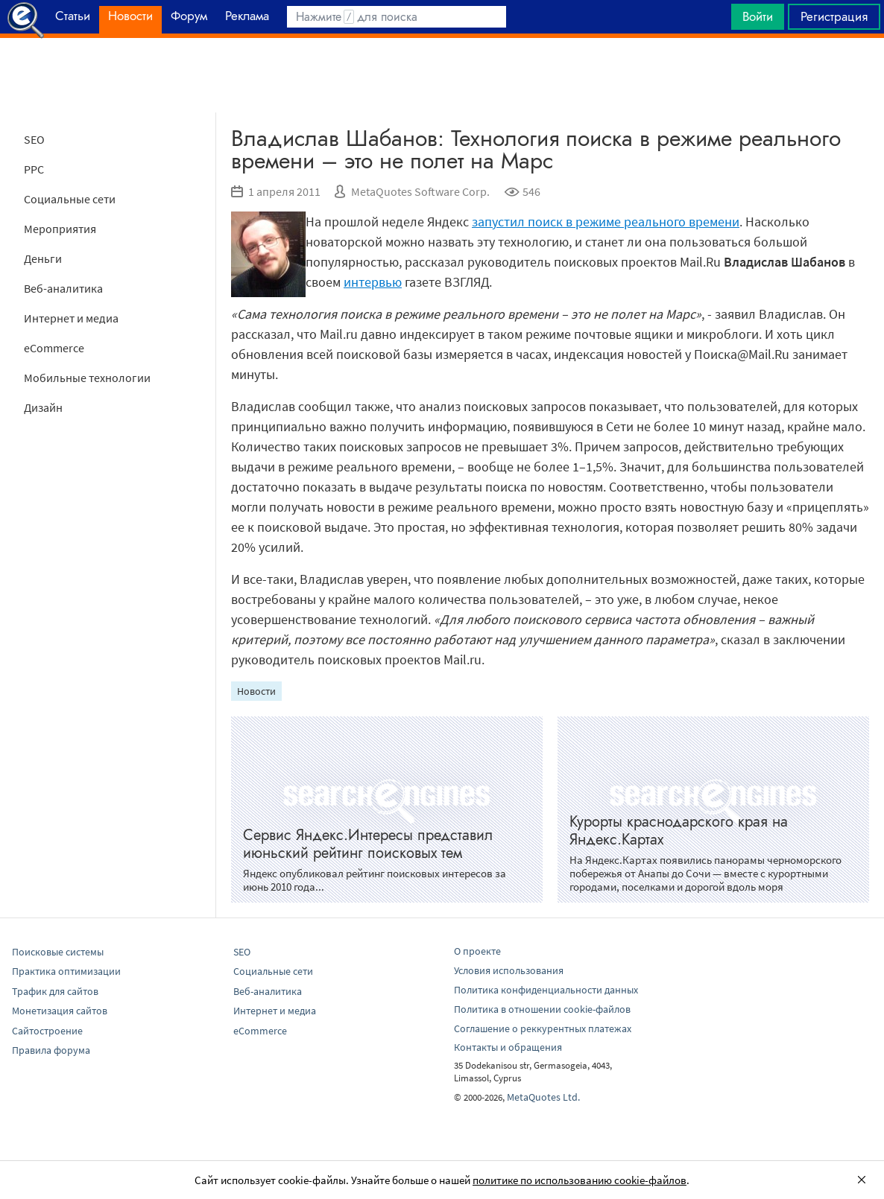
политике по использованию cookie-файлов (579, 1180)
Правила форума (51, 1050)
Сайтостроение (47, 1030)
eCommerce (54, 347)
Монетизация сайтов (59, 1010)
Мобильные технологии (87, 377)
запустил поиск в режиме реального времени (605, 221)
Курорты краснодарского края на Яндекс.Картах (678, 830)
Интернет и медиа (71, 318)
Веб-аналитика (63, 288)
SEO (34, 139)
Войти (757, 16)
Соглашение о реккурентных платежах (542, 1028)
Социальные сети (70, 198)
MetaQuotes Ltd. (543, 1097)
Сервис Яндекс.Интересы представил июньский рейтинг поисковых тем (368, 844)
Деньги (43, 258)
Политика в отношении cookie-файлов (542, 1009)
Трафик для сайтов (55, 991)
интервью (373, 281)
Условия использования (508, 970)
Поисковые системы (58, 951)
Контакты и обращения (508, 1047)
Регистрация (834, 16)
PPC (34, 169)
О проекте (477, 951)
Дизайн (43, 407)
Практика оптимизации (66, 971)
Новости (256, 691)
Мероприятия (60, 228)
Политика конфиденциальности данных (546, 989)
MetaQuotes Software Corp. (420, 191)
